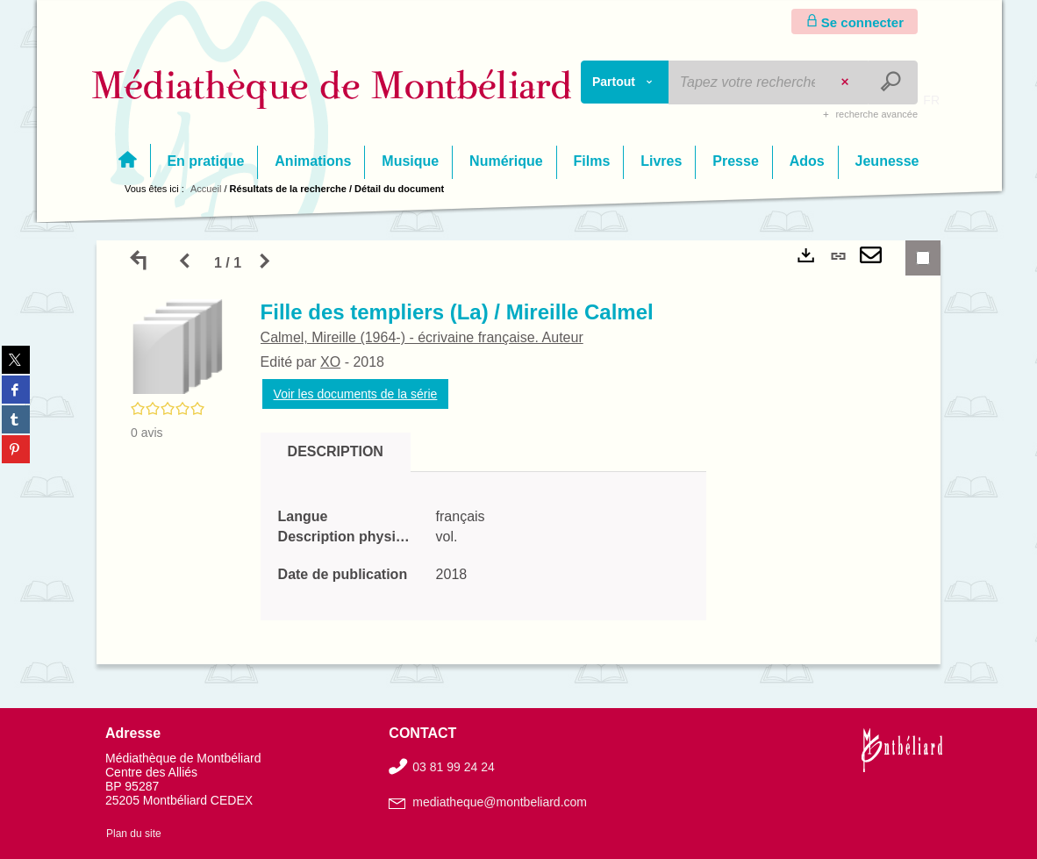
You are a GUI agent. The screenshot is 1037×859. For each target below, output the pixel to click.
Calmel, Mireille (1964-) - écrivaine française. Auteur (423, 337)
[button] (179, 347)
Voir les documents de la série (357, 394)
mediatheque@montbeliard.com (499, 802)
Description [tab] (337, 451)
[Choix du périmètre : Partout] (625, 82)
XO (332, 361)
